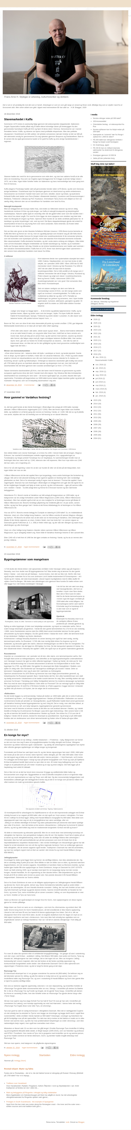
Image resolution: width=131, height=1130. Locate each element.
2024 (95, 326)
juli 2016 (99, 378)
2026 (95, 319)
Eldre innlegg (77, 1055)
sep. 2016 (100, 371)
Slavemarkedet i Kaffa (18, 119)
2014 (95, 404)
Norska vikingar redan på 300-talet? (107, 118)
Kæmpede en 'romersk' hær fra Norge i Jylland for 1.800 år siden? (108, 136)
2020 (95, 340)
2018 (95, 347)
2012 (95, 411)
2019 (95, 344)
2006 (95, 431)
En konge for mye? (16, 735)
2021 (95, 337)
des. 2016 (100, 357)
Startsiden (44, 1055)
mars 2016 (100, 389)
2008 (95, 424)
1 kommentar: (29, 385)
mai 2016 (99, 385)
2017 (95, 351)
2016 (95, 354)
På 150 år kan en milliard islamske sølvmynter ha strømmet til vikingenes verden (108, 150)
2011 (95, 414)
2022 (95, 333)
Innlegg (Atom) (20, 1061)
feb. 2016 (100, 392)
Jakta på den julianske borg (103, 158)
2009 (95, 421)
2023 (95, 330)
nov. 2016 (100, 365)
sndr (67, 1122)
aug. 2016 (100, 375)
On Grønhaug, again (101, 145)
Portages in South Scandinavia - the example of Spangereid (29, 1102)
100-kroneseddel (99, 121)
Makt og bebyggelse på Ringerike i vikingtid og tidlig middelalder (31, 1093)
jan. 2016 (99, 396)
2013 (95, 407)
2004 (95, 438)
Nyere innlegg (11, 1055)
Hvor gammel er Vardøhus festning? (27, 397)
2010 (95, 417)
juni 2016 (99, 382)
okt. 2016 (99, 368)
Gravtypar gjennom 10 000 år (104, 155)
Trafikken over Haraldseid (16, 1083)
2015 (95, 400)
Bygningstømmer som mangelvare (26, 559)
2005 (95, 435)
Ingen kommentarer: (32, 547)
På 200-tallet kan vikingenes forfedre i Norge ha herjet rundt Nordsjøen (108, 141)
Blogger (81, 1122)
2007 (95, 428)
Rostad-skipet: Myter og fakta (18, 1069)
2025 (95, 323)
